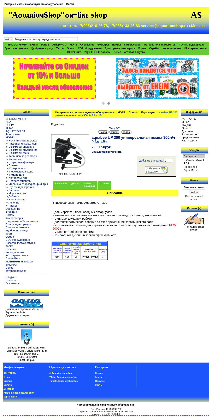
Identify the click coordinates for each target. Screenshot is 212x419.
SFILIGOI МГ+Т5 (16, 44)
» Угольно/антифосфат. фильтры (27, 184)
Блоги (98, 377)
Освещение (87, 44)
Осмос (71, 48)
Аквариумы (59, 44)
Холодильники (172, 48)
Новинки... (12, 280)
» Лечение (12, 202)
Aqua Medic (194, 170)
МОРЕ (121, 112)
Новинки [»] (26, 324)
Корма (142, 48)
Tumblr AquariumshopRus (63, 381)
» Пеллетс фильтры (18, 180)
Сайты (98, 385)
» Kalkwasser (14, 159)
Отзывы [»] (194, 208)
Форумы (100, 381)
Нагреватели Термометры (160, 44)
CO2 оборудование (90, 48)
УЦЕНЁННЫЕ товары (97, 52)
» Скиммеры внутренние (21, 149)
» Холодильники (16, 177)
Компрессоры (132, 44)
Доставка (188, 131)
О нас (185, 121)
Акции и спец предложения (190, 136)
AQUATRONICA (15, 131)
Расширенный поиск (194, 198)
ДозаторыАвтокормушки (120, 48)
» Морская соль (16, 193)
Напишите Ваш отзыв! (194, 227)
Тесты (60, 48)
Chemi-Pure (74, 52)
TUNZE (45, 44)
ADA (8, 121)
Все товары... (14, 283)
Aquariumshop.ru (104, 411)
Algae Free (194, 167)
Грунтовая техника (16, 48)
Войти (70, 4)
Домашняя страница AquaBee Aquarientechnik (24, 311)
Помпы (116, 44)
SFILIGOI (11, 264)
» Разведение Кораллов (21, 143)
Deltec (117, 52)
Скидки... (11, 277)
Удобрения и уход (42, 48)
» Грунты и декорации (20, 187)
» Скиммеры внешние (20, 146)
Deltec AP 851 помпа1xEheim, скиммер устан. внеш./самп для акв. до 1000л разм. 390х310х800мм (27, 351)
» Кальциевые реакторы (21, 156)
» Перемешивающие (19, 171)
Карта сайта (189, 140)
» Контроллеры (16, 168)
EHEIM (34, 44)
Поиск (194, 180)
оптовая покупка (134, 52)
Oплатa (186, 128)
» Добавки (12, 196)
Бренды (194, 150)
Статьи (99, 373)
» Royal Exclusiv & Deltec (21, 140)
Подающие (148, 112)
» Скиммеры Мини (18, 152)
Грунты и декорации (192, 44)
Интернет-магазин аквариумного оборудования (33, 4)
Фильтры (103, 44)
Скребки (154, 48)
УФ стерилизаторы (195, 48)
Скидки (186, 125)
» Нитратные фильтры (20, 162)
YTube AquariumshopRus (63, 377)
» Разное (12, 205)
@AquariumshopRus (60, 373)
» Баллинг (12, 190)
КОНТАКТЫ (189, 118)
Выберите (194, 156)
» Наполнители (15, 199)
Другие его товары (17, 315)
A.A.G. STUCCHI (194, 160)
